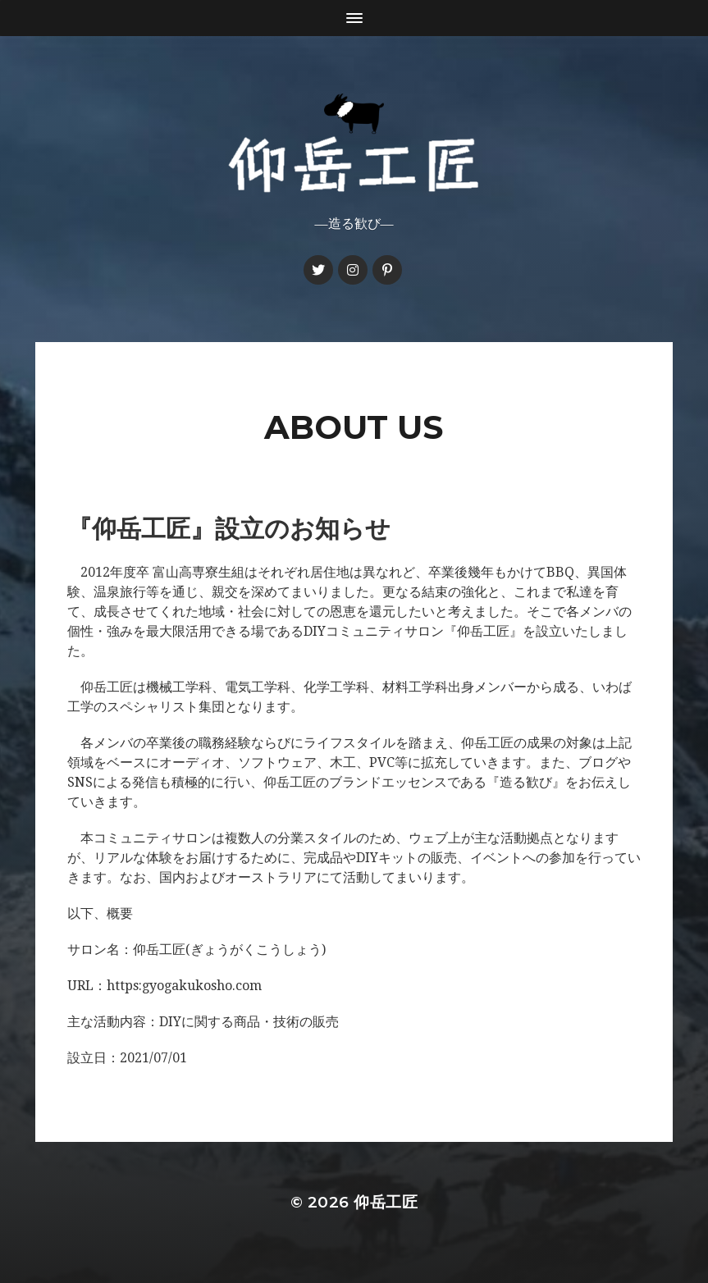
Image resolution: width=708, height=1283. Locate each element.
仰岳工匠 (386, 1202)
